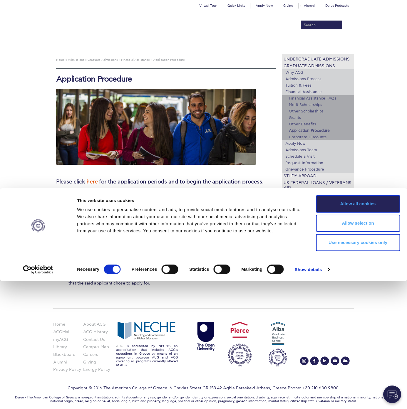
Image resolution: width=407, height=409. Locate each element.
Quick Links (236, 6)
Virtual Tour (208, 6)
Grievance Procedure (304, 169)
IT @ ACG (291, 257)
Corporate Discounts (307, 137)
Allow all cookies (358, 331)
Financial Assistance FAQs (312, 98)
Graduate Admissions (309, 65)
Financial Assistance (303, 92)
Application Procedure (309, 130)
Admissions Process (303, 79)
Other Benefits (302, 124)
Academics (178, 44)
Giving (288, 6)
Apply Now (264, 6)
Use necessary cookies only (358, 370)
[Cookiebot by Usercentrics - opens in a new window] (38, 397)
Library (289, 250)
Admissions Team (301, 150)
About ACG (122, 44)
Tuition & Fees (298, 85)
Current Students (289, 44)
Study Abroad (300, 176)
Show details (308, 397)
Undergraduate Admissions (317, 59)
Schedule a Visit (300, 156)
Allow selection (358, 351)
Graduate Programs (301, 235)
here (92, 182)
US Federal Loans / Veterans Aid (317, 185)
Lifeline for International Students (315, 197)
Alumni (309, 6)
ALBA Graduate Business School (230, 44)
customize (382, 4)
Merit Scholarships (305, 104)
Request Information (304, 163)
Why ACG (294, 72)
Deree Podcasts (337, 6)
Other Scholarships (306, 111)
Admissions (150, 44)
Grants (295, 117)
